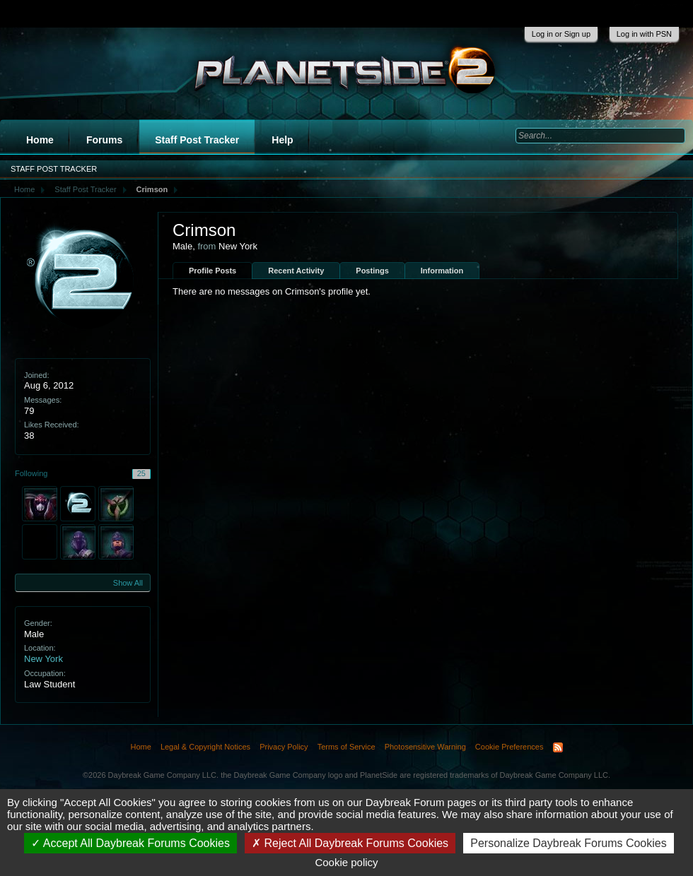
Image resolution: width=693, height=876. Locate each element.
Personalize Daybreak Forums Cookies (568, 843)
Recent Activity (296, 270)
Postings (372, 270)
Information (442, 270)
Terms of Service (346, 746)
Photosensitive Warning (425, 746)
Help (282, 140)
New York (43, 658)
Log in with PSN (644, 34)
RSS (558, 747)
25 (141, 473)
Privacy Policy (284, 746)
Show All (128, 583)
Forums (104, 140)
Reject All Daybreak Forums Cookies (350, 843)
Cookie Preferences (509, 746)
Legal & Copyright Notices (205, 746)
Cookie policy (346, 862)
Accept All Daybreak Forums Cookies (130, 843)
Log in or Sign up (561, 34)
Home (40, 140)
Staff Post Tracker (197, 140)
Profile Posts (212, 270)
